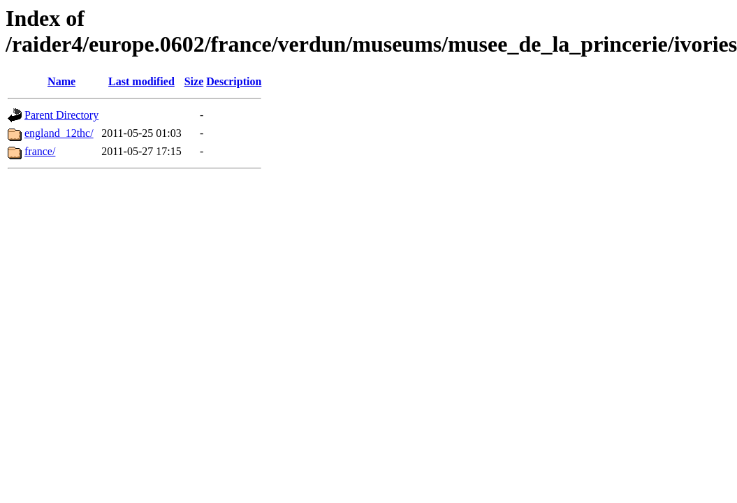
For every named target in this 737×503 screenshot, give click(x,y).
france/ (39, 151)
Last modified (141, 81)
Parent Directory (61, 115)
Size (194, 81)
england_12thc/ (59, 133)
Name (61, 81)
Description (233, 81)
